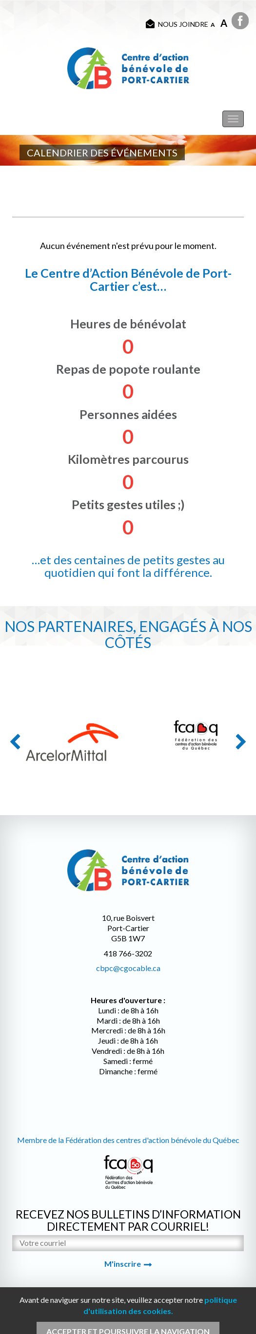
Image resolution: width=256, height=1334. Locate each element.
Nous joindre (177, 23)
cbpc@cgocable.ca (128, 967)
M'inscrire (122, 1263)
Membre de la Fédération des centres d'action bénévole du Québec (128, 1139)
